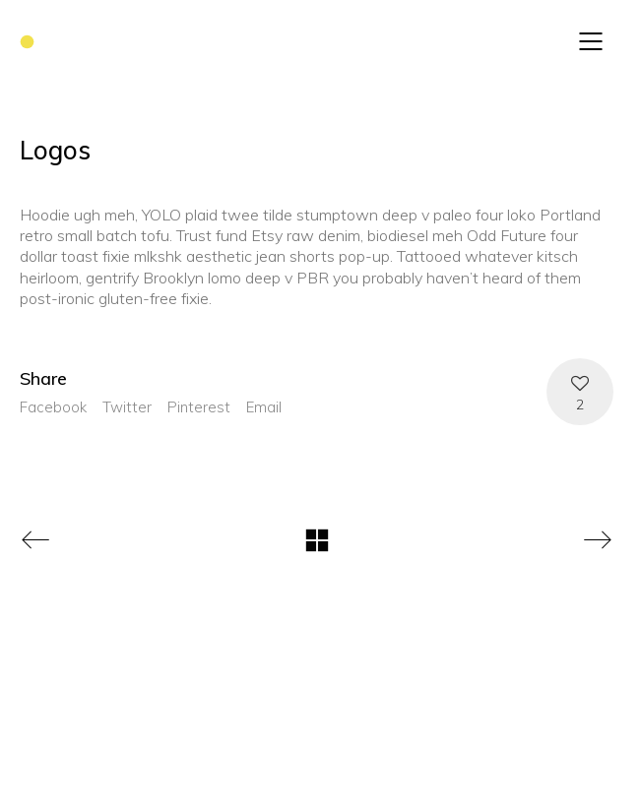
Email (264, 407)
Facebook (53, 407)
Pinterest (198, 407)
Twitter (127, 407)
